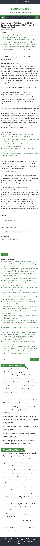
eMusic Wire (20, 9)
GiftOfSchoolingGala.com (9, 171)
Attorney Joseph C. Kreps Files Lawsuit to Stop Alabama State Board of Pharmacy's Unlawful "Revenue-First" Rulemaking (20, 410)
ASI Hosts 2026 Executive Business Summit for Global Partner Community (19, 529)
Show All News (5, 232)
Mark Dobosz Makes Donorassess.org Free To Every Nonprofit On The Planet (19, 515)
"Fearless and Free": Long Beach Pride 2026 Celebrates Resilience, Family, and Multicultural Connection (20, 471)
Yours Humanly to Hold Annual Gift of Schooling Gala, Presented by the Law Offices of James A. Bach (19, 25)
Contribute (18, 541)
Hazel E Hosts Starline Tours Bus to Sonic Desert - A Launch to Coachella (19, 394)
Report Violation (24, 232)
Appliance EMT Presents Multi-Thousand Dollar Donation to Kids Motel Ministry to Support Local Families (21, 464)
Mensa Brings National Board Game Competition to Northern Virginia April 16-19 (19, 435)
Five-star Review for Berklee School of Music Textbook (20, 332)
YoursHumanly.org (21, 187)
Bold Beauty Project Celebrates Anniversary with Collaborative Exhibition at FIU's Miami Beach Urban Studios (19, 480)
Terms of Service (29, 541)
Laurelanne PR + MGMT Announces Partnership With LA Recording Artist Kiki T (20, 428)
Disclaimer (14, 232)
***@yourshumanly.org (8, 220)
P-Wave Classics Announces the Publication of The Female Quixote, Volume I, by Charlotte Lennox (19, 387)
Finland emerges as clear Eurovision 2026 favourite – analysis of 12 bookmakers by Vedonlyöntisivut (20, 442)
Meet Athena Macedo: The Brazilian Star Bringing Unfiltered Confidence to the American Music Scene (19, 380)
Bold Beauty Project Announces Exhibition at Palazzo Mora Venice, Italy (19, 488)
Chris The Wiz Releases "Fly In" (12, 339)
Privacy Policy (20, 544)
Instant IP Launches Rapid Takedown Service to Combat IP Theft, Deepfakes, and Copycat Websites (21, 401)
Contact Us (9, 541)
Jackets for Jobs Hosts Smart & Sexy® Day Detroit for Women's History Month (20, 522)
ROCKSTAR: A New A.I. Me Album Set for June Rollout (19, 278)
